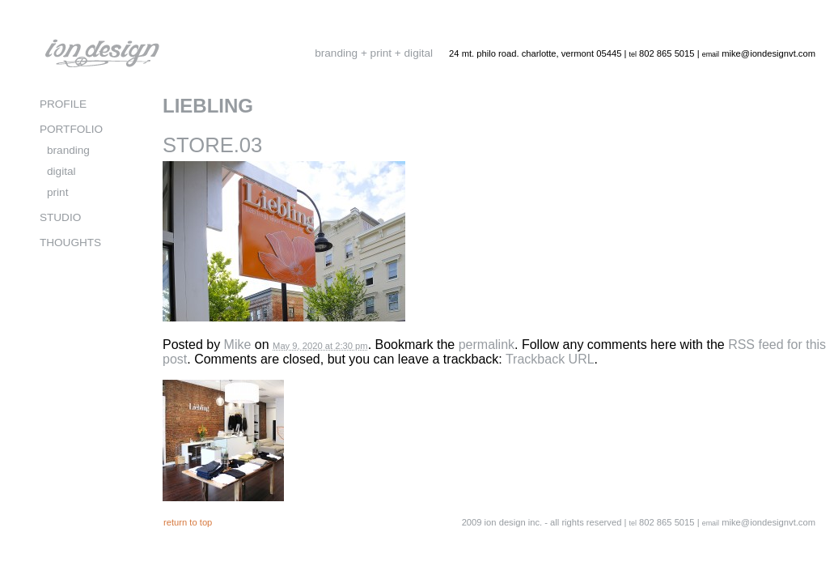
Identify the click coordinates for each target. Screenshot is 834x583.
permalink (486, 344)
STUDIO (60, 217)
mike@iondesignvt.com (768, 53)
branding (68, 150)
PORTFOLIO (71, 129)
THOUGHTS (70, 242)
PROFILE (63, 104)
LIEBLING (208, 106)
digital (61, 171)
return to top (187, 522)
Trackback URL (550, 359)
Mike (238, 344)
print (57, 192)
